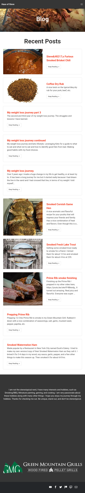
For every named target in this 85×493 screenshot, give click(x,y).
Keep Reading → (53, 67)
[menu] (81, 4)
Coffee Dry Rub (55, 83)
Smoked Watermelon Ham (22, 344)
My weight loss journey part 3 (24, 112)
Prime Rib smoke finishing (62, 278)
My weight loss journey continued (26, 140)
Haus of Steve (8, 4)
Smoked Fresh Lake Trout (61, 244)
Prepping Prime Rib (18, 314)
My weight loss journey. (20, 170)
